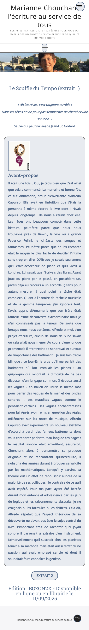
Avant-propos (23, 175)
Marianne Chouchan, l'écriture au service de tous (44, 16)
